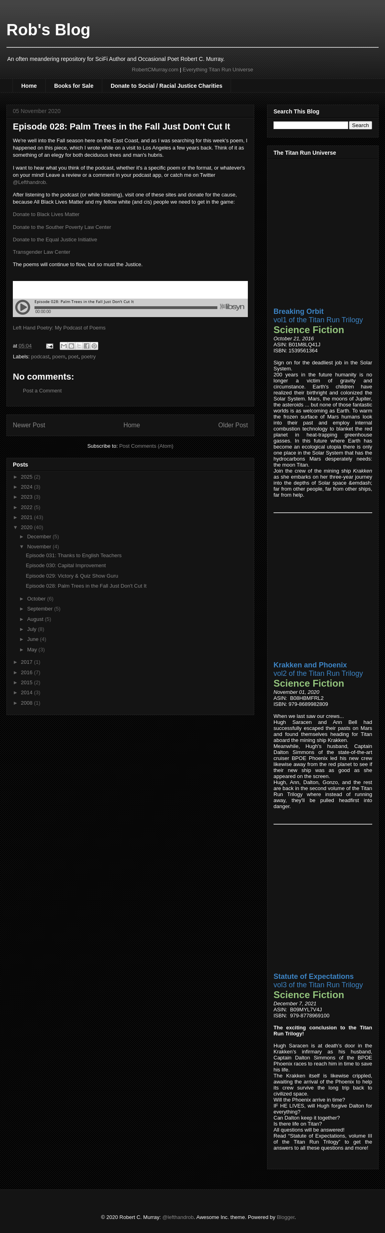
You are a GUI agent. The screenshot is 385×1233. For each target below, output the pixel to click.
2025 (27, 477)
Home (29, 86)
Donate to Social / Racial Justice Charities (167, 86)
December (40, 537)
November (40, 547)
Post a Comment (42, 391)
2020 (27, 527)
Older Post (233, 425)
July (32, 629)
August (36, 619)
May (32, 650)
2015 (27, 682)
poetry (88, 357)
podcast (40, 357)
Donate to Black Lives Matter (46, 214)
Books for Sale (73, 86)
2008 (27, 703)
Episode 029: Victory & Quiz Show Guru (72, 576)
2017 (27, 662)
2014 (27, 692)
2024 (27, 487)
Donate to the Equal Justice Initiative (55, 239)
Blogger (285, 1217)
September (40, 609)
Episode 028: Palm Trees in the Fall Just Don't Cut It (86, 586)
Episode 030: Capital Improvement (65, 565)
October (37, 599)
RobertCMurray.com (155, 70)
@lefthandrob (178, 1217)
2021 (27, 517)
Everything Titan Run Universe (218, 70)
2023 (27, 497)
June (33, 639)
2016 (27, 672)
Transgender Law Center (41, 252)
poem (58, 357)
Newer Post (29, 425)
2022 (27, 507)
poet (73, 357)
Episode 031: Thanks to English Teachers (74, 555)
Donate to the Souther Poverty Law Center (62, 227)
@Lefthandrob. (30, 182)
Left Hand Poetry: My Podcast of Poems (59, 328)
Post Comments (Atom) (146, 446)
